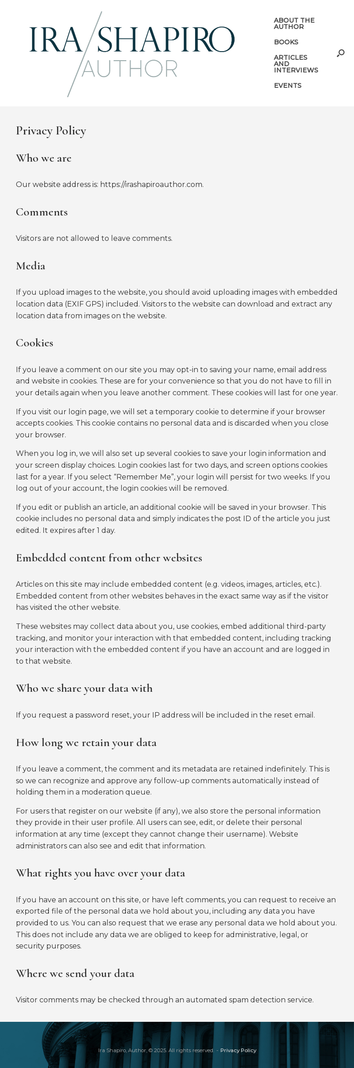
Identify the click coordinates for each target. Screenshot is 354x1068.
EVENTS (287, 85)
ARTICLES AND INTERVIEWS (296, 63)
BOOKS (286, 42)
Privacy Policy (238, 1050)
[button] (340, 53)
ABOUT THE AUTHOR (294, 23)
